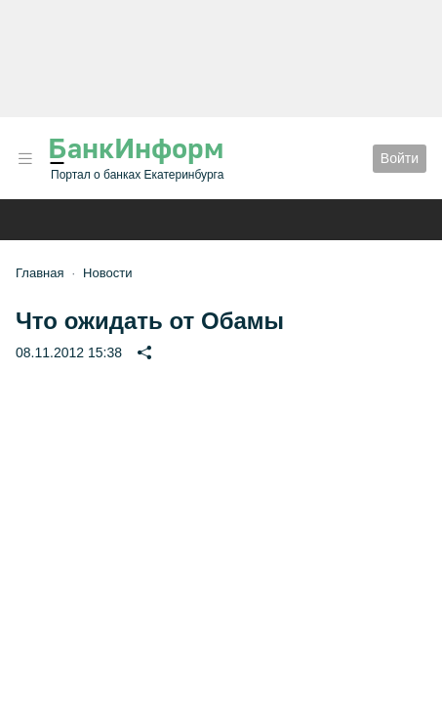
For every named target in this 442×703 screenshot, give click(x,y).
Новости (107, 273)
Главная (39, 273)
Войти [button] (400, 158)
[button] (25, 158)
